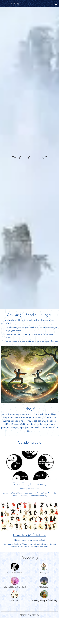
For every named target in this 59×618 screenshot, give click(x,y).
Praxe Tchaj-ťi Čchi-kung (29, 535)
